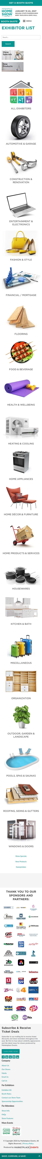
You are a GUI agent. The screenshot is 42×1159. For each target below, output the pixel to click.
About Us (5, 1065)
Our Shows (6, 1069)
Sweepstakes (21, 867)
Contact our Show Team (11, 1097)
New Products (21, 861)
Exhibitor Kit (6, 1090)
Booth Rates (6, 1094)
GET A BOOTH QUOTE (21, 3)
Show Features (7, 1118)
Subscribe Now (10, 1051)
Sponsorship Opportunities (12, 1101)
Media (4, 1073)
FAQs (4, 1114)
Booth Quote (9, 21)
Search (8, 44)
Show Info (6, 1111)
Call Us (4, 1081)
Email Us (5, 1077)
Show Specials (21, 856)
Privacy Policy (28, 1143)
